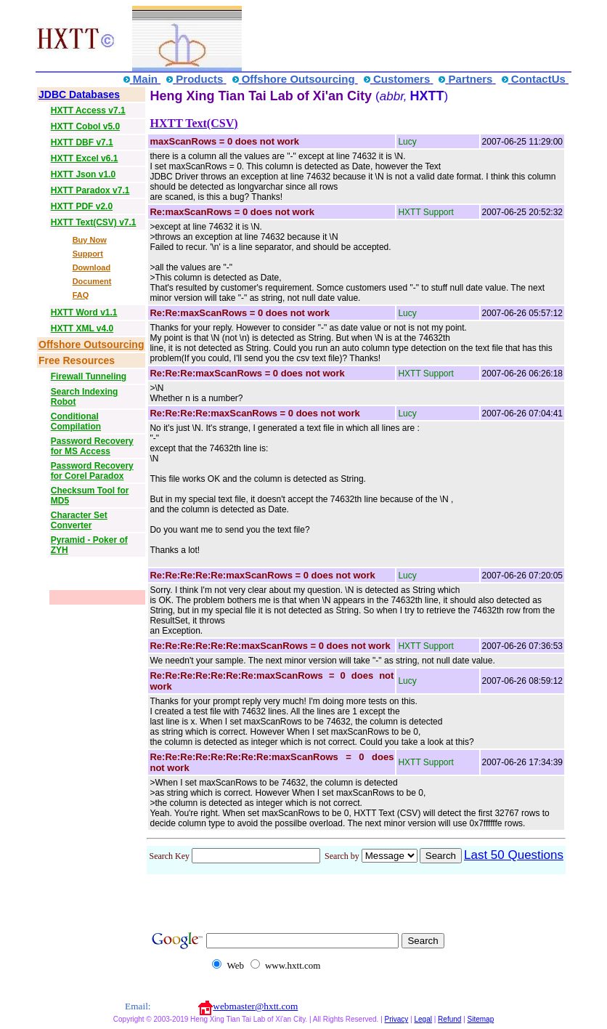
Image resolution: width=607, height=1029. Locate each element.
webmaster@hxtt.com (255, 1006)
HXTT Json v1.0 (83, 174)
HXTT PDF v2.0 (82, 206)
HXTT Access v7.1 (88, 110)
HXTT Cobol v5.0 (85, 126)
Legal (422, 1019)
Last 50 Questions (513, 855)
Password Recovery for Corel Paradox (92, 471)
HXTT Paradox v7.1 (90, 190)
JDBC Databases (79, 94)
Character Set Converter (79, 520)
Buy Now (90, 239)
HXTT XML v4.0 (82, 328)
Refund (449, 1019)
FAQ (81, 295)
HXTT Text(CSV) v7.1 (94, 222)
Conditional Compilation (76, 421)
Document (92, 281)
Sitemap (481, 1019)
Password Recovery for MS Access (92, 446)
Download (92, 267)
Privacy (397, 1019)
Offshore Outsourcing (91, 344)
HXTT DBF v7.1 (82, 142)
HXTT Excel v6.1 (84, 158)
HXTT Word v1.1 (84, 312)
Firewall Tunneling (88, 376)
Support (88, 253)
